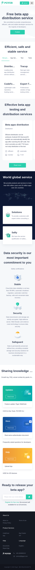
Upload (24, 3)
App (4, 535)
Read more (17, 165)
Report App (6, 548)
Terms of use (22, 520)
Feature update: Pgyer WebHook (16, 404)
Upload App (8, 466)
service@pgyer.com (21, 556)
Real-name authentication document (17, 435)
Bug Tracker (22, 533)
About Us (5, 520)
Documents (6, 546)
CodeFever (6, 533)
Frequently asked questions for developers (17, 442)
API (20, 535)
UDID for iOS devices (10, 473)
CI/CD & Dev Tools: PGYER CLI (13, 411)
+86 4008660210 (20, 553)
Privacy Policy (7, 523)
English (21, 546)
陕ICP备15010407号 (25, 567)
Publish (17, 32)
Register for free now (12, 502)
